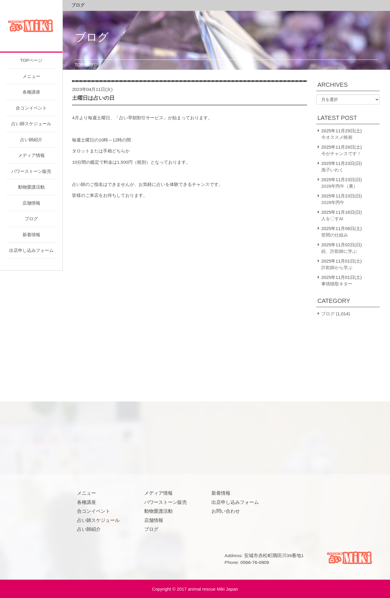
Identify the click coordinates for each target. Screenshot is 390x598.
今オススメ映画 (336, 137)
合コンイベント (31, 107)
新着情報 (31, 234)
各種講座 (31, 91)
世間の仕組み (334, 234)
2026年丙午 (332, 202)
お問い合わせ (225, 511)
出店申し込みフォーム (31, 250)
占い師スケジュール (31, 123)
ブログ (31, 218)
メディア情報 (31, 155)
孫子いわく (332, 169)
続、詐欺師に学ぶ (339, 251)
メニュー (31, 76)
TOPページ (31, 60)
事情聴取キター (336, 283)
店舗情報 (31, 202)
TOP (79, 64)
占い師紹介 (31, 139)
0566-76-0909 (254, 562)
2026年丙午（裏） (339, 186)
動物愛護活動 (31, 186)
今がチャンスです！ (341, 153)
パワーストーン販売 (31, 171)
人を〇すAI (332, 218)
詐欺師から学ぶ (336, 267)
